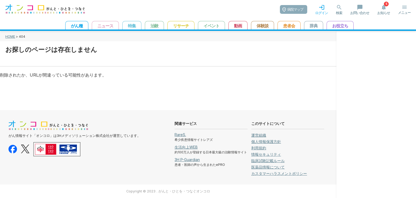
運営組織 (258, 135)
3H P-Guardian (187, 159)
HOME (10, 37)
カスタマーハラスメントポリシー (279, 173)
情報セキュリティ (266, 154)
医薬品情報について (268, 167)
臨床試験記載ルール (268, 160)
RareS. (180, 134)
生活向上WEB (186, 147)
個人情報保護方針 (266, 141)
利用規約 (258, 148)
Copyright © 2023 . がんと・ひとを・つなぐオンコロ (168, 191)
